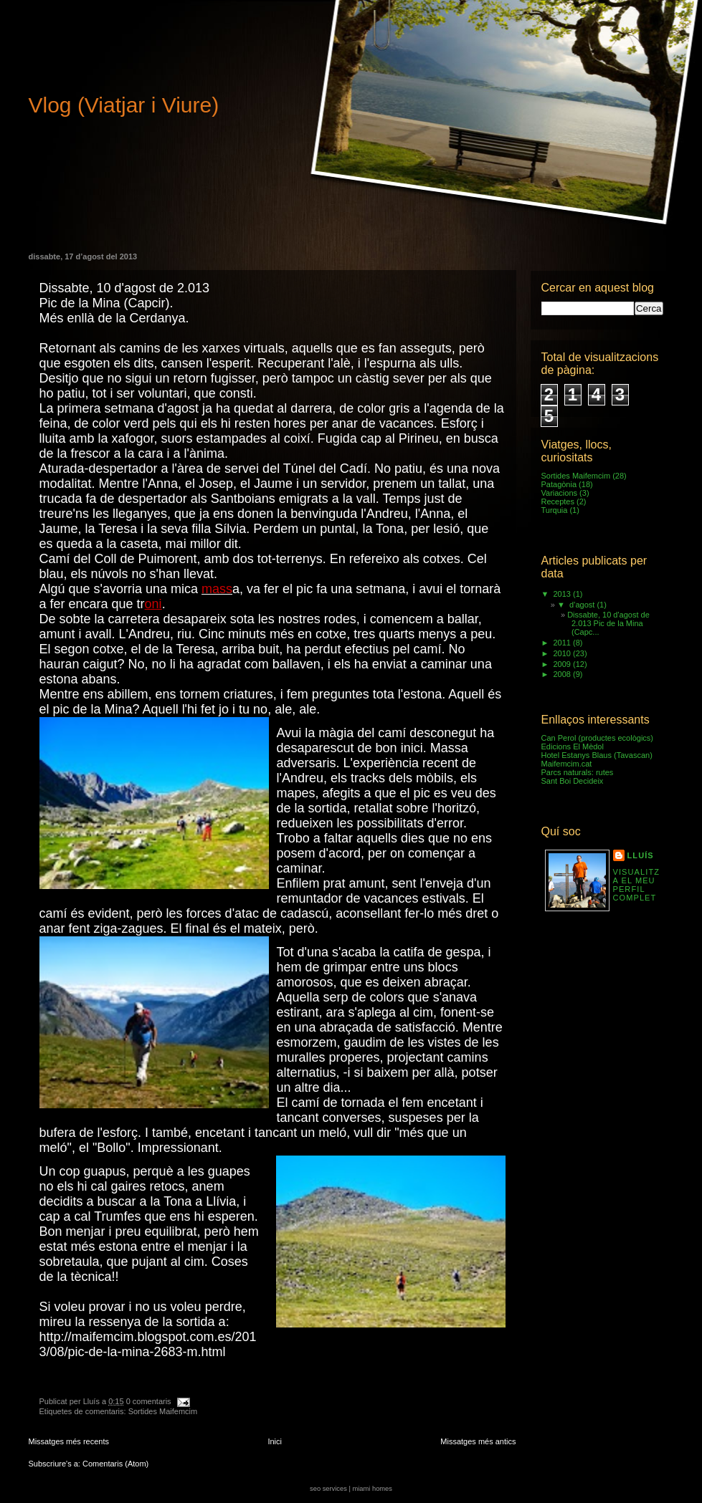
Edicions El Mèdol (572, 746)
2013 (564, 594)
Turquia (554, 510)
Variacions (559, 493)
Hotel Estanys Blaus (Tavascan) (597, 755)
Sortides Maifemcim (163, 1411)
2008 (564, 674)
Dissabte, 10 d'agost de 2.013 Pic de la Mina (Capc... (608, 623)
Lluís (640, 855)
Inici (274, 1441)
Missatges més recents (69, 1441)
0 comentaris (148, 1401)
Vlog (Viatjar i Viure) (124, 105)
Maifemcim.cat (566, 763)
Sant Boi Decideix (572, 781)
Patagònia (559, 484)
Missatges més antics (478, 1441)
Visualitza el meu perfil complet (636, 885)
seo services (328, 1488)
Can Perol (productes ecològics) (597, 738)
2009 (564, 664)
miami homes (372, 1488)
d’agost (583, 604)
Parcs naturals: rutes (577, 772)
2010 (564, 653)
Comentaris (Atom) (115, 1463)
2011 (564, 642)
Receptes (557, 501)
